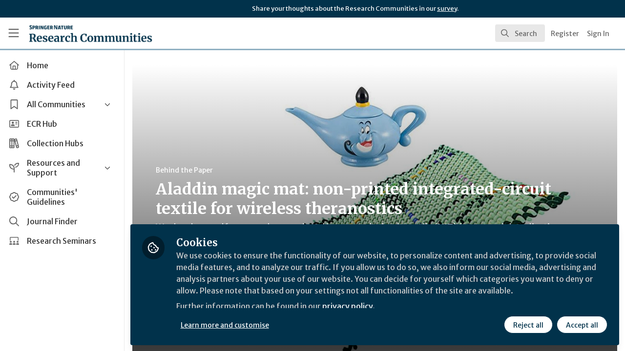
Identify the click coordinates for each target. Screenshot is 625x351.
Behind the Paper (184, 170)
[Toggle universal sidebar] (13, 33)
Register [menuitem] (565, 33)
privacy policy (348, 306)
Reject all (528, 325)
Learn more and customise (225, 325)
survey (447, 8)
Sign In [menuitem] (598, 33)
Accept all (582, 325)
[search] (520, 33)
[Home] (76, 33)
